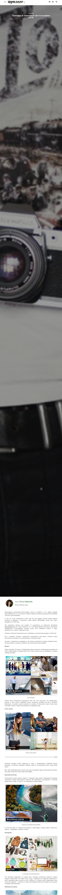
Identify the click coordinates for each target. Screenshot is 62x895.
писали (39, 618)
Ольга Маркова (25, 602)
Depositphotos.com (10, 626)
